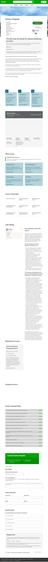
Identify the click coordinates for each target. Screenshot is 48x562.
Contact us (8, 33)
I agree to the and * (18, 552)
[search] (23, 2)
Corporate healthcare (30, 559)
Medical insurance (10, 523)
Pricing (7, 34)
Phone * (25, 501)
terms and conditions (17, 552)
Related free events (10, 31)
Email (9, 541)
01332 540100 (27, 461)
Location (8, 26)
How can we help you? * (10, 478)
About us (2, 559)
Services (26, 5)
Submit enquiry (38, 552)
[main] (24, 282)
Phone (19, 541)
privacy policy (27, 552)
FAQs (7, 32)
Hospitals (15, 5)
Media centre (7, 559)
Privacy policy (11, 560)
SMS (14, 541)
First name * (8, 495)
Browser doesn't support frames (24, 80)
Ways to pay (8, 27)
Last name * (26, 495)
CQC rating (8, 29)
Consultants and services (11, 23)
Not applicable (9, 529)
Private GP (8, 24)
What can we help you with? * (11, 472)
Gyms (21, 5)
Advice (32, 5)
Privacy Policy (29, 547)
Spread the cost (10, 519)
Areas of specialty (10, 28)
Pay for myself (9, 516)
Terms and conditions (4, 560)
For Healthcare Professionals (22, 559)
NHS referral (9, 526)
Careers (15, 559)
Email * (6, 501)
